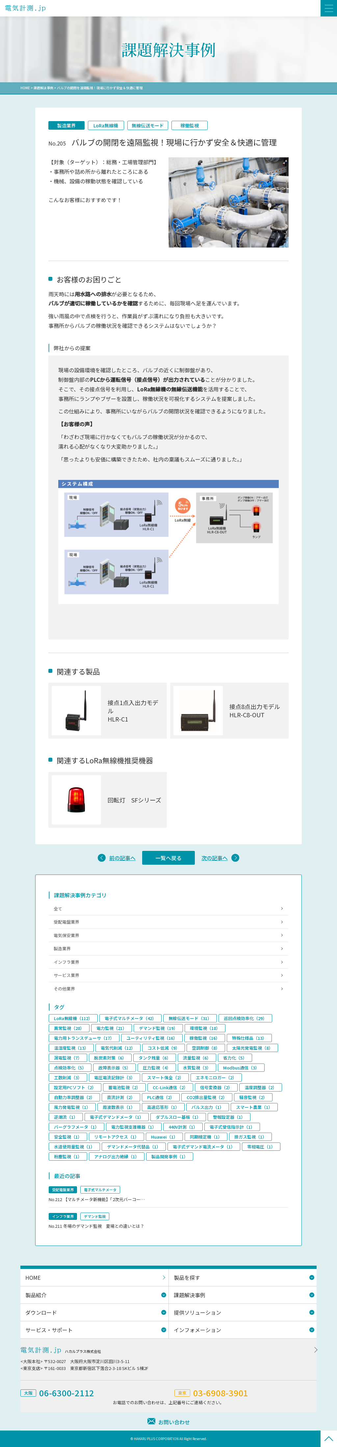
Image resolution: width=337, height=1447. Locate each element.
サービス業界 (66, 975)
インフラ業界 (66, 962)
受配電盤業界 (66, 922)
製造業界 (66, 125)
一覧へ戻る (168, 858)
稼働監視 (189, 125)
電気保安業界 (66, 935)
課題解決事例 (43, 87)
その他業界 (64, 989)
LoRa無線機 (106, 125)
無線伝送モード (148, 125)
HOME (25, 87)
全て (58, 909)
